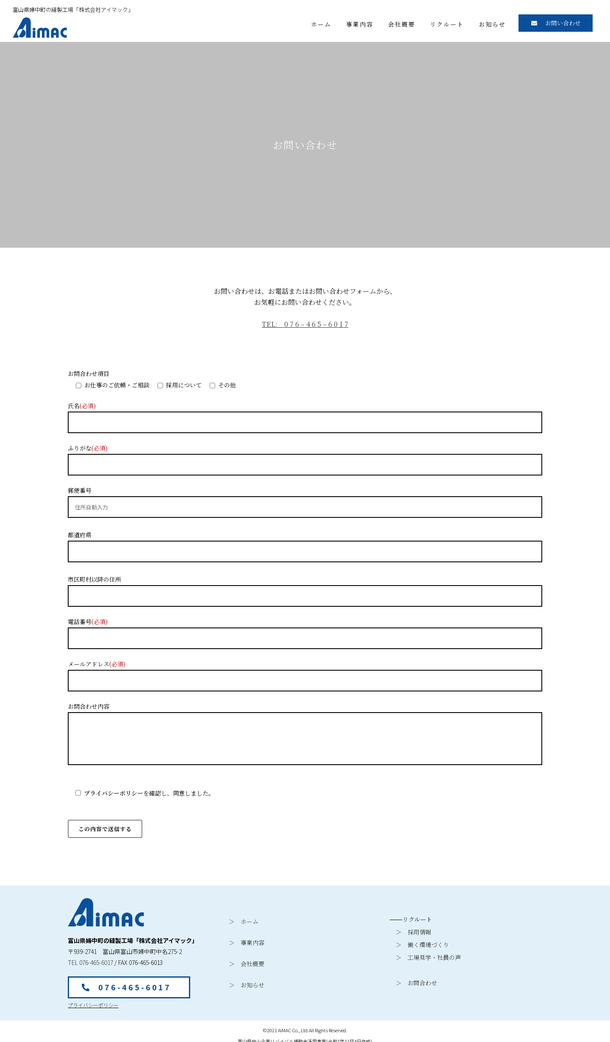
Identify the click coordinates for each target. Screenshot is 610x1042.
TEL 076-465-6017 (90, 958)
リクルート (447, 24)
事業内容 (359, 24)
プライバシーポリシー (113, 789)
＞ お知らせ (246, 980)
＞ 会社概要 (246, 959)
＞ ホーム (243, 917)
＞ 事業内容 (246, 938)
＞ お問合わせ (413, 978)
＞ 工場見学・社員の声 (425, 953)
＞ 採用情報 (410, 927)
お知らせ (492, 24)
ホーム (321, 24)
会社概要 (401, 24)
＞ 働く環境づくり (419, 940)
